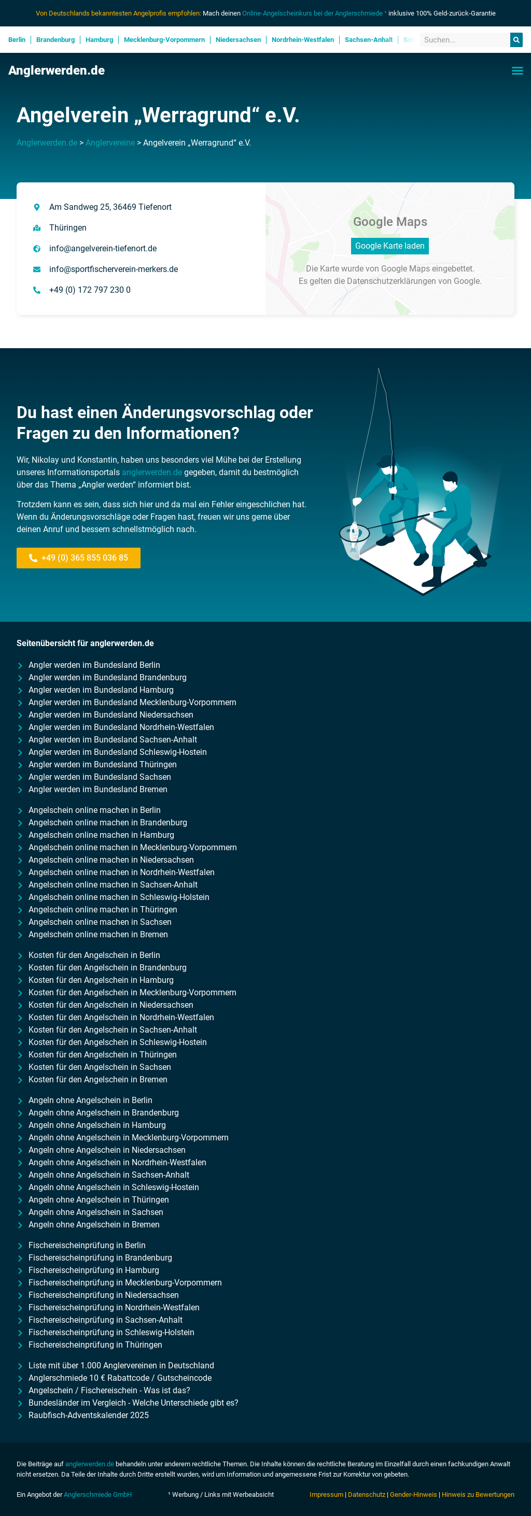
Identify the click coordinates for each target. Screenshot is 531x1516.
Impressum (326, 1494)
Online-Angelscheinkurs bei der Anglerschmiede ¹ (314, 13)
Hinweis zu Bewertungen (478, 1494)
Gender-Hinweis (413, 1494)
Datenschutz (366, 1494)
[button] (517, 70)
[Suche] (516, 40)
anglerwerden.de (152, 472)
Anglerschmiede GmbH (98, 1494)
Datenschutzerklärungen (391, 281)
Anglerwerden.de (56, 70)
